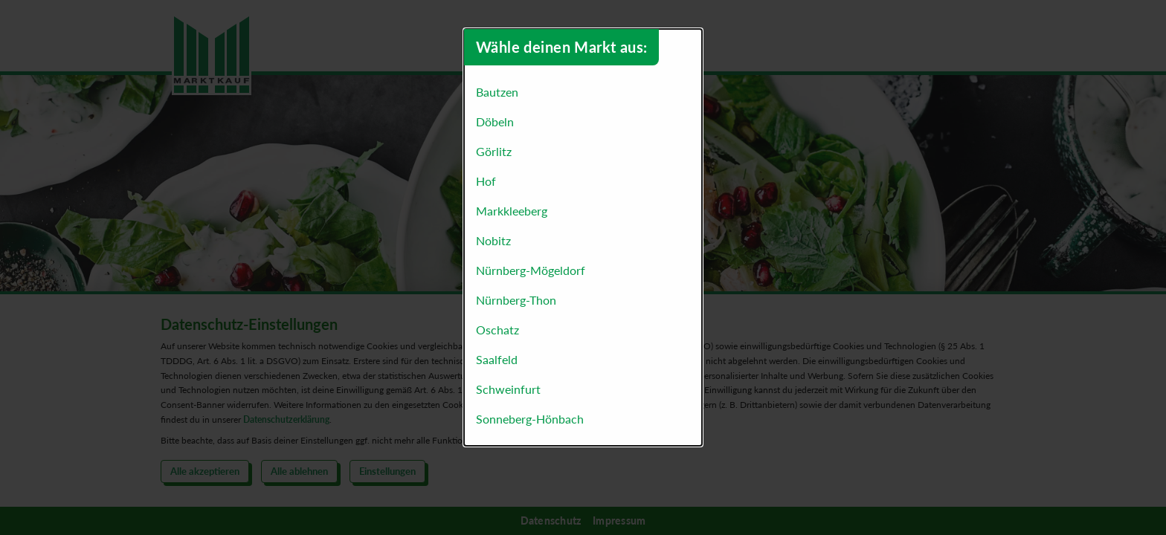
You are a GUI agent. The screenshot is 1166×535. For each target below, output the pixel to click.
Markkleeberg (511, 211)
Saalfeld (497, 359)
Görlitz (494, 151)
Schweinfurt (508, 389)
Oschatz (497, 329)
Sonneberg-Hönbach (530, 419)
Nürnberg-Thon (516, 300)
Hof (486, 181)
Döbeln (495, 121)
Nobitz (493, 240)
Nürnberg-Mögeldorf (530, 270)
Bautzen (497, 92)
